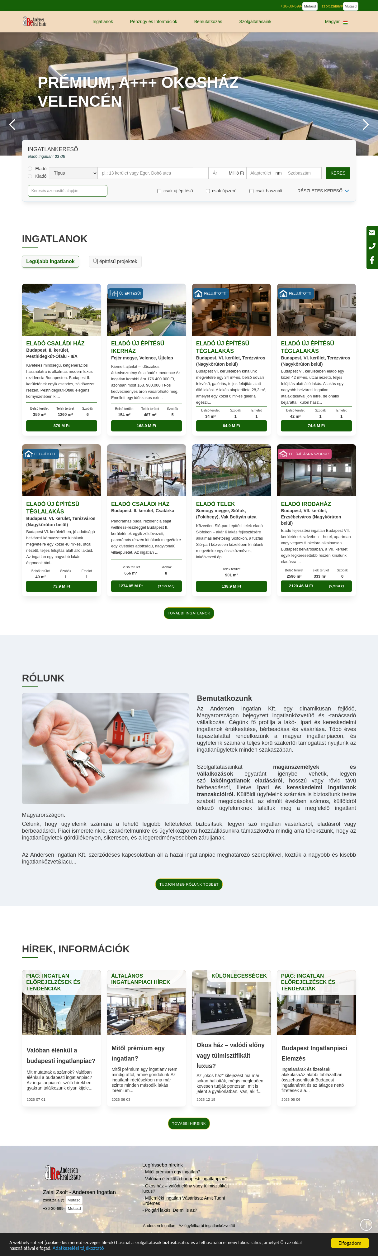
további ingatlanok (189, 613)
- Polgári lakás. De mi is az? (169, 1210)
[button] (102, 21)
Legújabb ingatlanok (50, 261)
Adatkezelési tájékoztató (98, 1247)
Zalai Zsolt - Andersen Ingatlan (79, 1192)
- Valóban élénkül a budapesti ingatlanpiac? (184, 1178)
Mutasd (310, 6)
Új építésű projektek (115, 261)
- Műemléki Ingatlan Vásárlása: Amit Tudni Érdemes (183, 1201)
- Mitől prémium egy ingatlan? (171, 1171)
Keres (338, 173)
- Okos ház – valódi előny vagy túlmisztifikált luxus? (185, 1188)
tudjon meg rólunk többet (189, 884)
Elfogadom (349, 1241)
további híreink (189, 1123)
